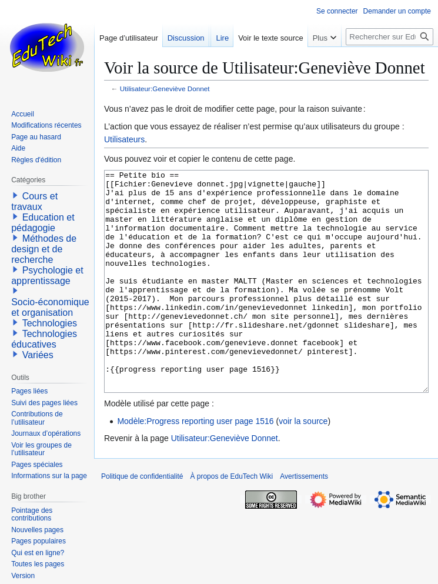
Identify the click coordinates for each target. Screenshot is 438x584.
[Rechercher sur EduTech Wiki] (389, 36)
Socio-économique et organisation (50, 307)
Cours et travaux (34, 201)
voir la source (303, 465)
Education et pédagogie (42, 222)
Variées (38, 355)
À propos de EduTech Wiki (231, 520)
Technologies (49, 323)
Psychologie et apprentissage (47, 275)
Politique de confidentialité (142, 520)
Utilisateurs (124, 139)
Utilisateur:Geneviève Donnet (165, 88)
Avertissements (304, 520)
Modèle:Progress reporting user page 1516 (195, 465)
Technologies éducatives (44, 339)
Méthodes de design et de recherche (43, 249)
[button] (15, 195)
